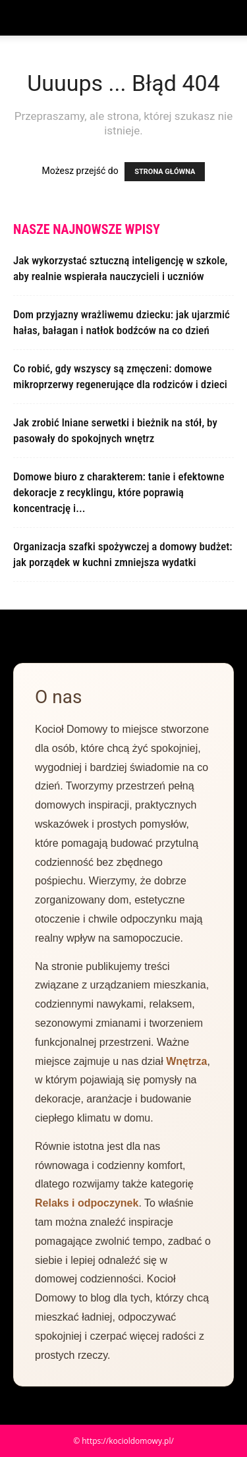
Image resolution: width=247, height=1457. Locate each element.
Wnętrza (186, 1061)
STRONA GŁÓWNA (164, 171)
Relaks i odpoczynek (86, 1203)
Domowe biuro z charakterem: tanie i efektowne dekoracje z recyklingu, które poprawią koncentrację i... (118, 492)
